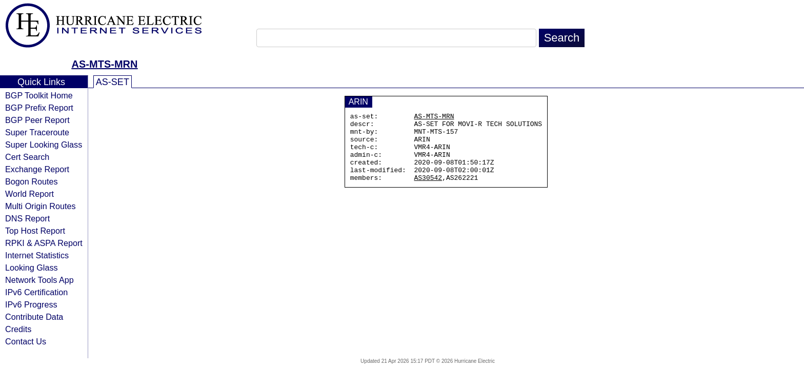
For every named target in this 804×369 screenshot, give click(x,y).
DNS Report (27, 218)
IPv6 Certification (36, 292)
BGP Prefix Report (39, 107)
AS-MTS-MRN (105, 64)
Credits (18, 329)
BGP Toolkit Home (39, 95)
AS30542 (428, 191)
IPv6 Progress (31, 304)
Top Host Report (35, 230)
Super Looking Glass (43, 144)
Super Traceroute (37, 132)
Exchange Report (37, 169)
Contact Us (25, 341)
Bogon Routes (31, 181)
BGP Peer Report (37, 120)
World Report (29, 193)
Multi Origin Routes (40, 206)
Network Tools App (39, 279)
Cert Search (27, 156)
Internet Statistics (37, 255)
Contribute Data (34, 316)
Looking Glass (31, 267)
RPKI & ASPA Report (44, 243)
